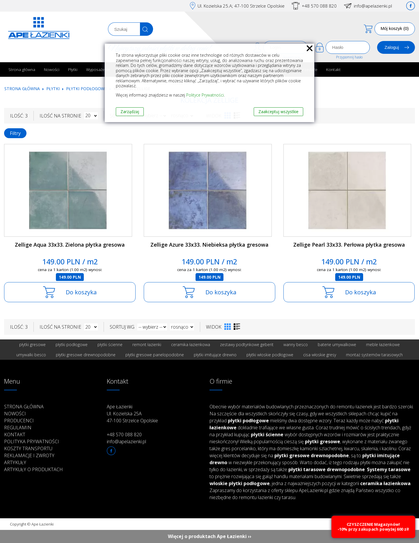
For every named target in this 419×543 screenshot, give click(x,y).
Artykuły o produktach (33, 469)
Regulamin (17, 427)
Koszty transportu (28, 448)
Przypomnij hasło (349, 57)
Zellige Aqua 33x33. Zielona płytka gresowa (70, 244)
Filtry (15, 133)
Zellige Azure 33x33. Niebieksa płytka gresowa (209, 244)
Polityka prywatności (31, 441)
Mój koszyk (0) (395, 28)
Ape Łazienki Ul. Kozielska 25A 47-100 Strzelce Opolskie (132, 413)
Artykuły (15, 462)
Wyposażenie (98, 69)
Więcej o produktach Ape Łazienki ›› (209, 536)
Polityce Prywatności (205, 95)
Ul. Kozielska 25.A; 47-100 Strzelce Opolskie (241, 6)
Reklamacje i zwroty (29, 455)
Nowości (51, 69)
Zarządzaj (129, 111)
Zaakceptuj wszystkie (278, 111)
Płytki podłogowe (86, 88)
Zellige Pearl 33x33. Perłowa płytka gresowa (349, 244)
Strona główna (21, 69)
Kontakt (333, 69)
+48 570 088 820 (319, 6)
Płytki (72, 69)
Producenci (19, 420)
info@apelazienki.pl (373, 6)
